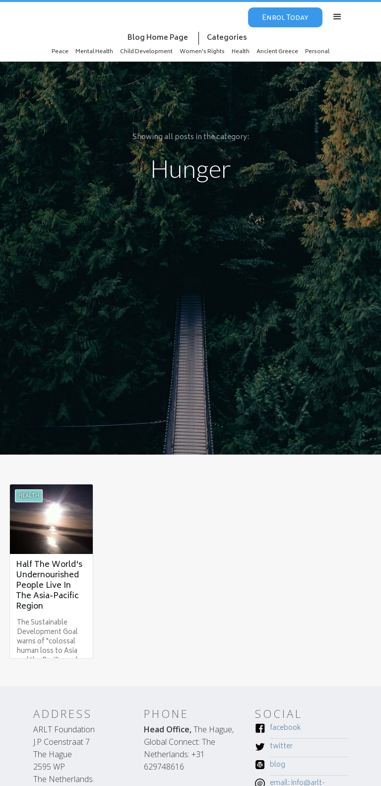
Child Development (146, 52)
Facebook (285, 728)
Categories (227, 38)
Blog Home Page (157, 38)
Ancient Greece (277, 52)
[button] (337, 17)
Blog (277, 765)
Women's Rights (202, 52)
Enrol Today (285, 17)
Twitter (281, 747)
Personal (317, 52)
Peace (60, 52)
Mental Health (94, 52)
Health (241, 52)
